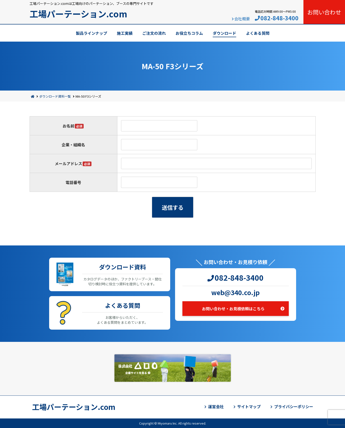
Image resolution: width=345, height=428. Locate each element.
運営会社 (216, 406)
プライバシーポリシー (293, 406)
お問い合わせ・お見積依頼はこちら (233, 309)
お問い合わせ (324, 12)
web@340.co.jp (235, 292)
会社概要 (242, 19)
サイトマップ (249, 406)
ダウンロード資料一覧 (55, 96)
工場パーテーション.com (78, 13)
